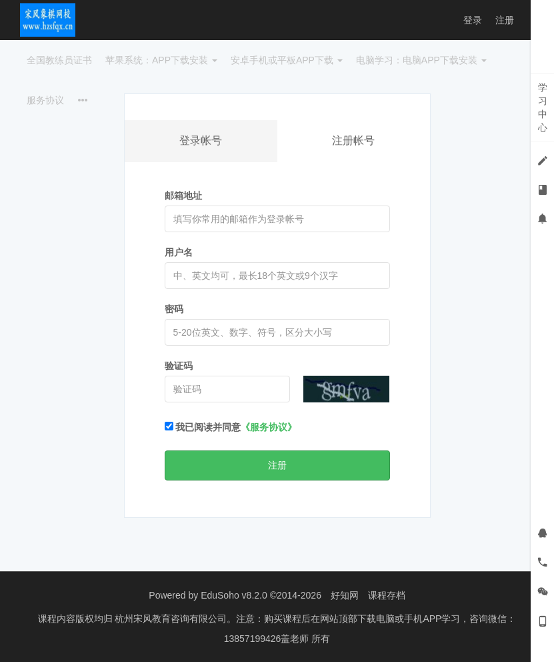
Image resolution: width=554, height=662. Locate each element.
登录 (472, 20)
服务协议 (45, 100)
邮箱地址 (183, 195)
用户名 (179, 252)
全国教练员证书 (59, 60)
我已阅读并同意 (231, 427)
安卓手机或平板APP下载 (287, 60)
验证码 (179, 365)
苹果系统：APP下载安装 (161, 60)
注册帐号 (353, 140)
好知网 (345, 595)
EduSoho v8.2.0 (234, 595)
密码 (174, 309)
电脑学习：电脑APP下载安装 (421, 60)
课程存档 (386, 595)
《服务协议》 (269, 427)
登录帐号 (200, 140)
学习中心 (542, 107)
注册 (504, 20)
